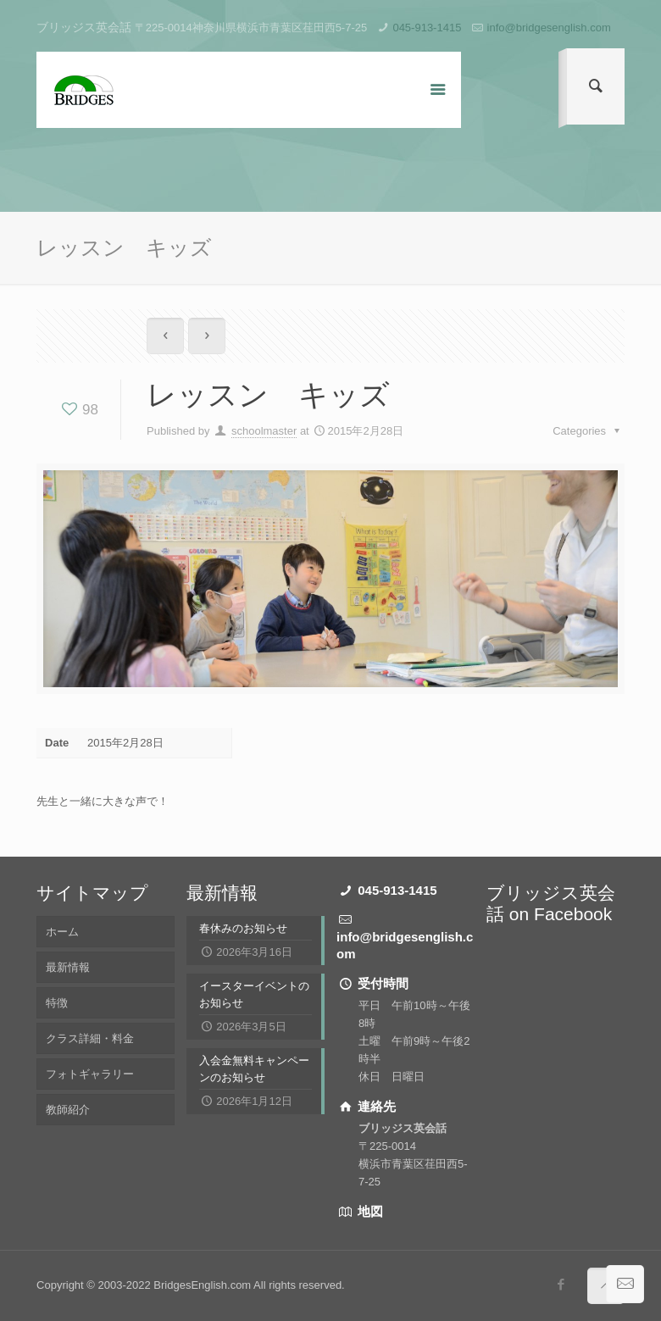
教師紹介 (68, 1109)
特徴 (57, 1002)
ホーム (62, 931)
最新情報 (68, 967)
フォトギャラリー (90, 1074)
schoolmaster (264, 431)
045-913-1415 (426, 27)
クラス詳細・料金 (90, 1038)
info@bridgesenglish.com (549, 27)
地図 (368, 1211)
